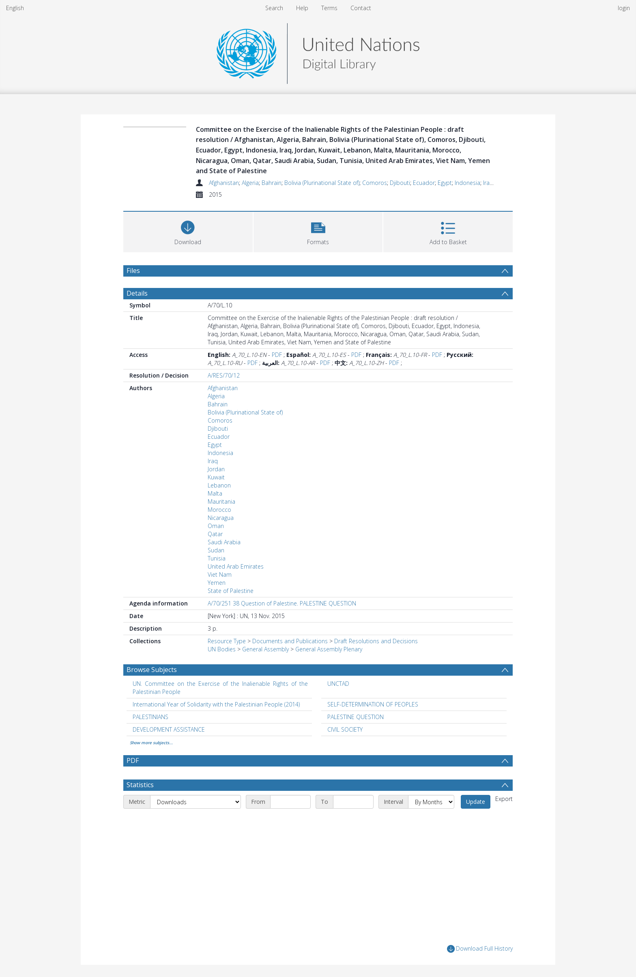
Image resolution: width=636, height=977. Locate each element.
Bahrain (271, 183)
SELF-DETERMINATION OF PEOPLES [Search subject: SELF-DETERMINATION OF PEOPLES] (372, 704)
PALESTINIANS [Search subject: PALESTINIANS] (150, 717)
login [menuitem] (624, 8)
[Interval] (431, 802)
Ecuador (424, 183)
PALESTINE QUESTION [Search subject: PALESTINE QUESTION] (355, 717)
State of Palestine (231, 591)
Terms (329, 8)
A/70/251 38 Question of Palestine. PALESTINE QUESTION (282, 603)
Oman (216, 526)
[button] (318, 231)
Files (133, 270)
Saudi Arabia (224, 542)
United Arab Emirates (236, 566)
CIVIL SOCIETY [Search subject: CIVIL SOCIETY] (345, 729)
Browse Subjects (152, 669)
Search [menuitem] (274, 8)
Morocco (219, 509)
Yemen (217, 582)
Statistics (140, 784)
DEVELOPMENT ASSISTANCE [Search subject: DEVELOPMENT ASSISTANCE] (169, 729)
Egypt (445, 183)
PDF (277, 355)
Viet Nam (220, 574)
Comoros (374, 183)
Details (137, 293)
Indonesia (467, 183)
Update (475, 801)
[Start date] (290, 802)
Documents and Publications (290, 641)
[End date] (353, 802)
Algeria (250, 183)
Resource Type (227, 641)
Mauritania (221, 501)
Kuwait (216, 477)
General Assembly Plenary (328, 649)
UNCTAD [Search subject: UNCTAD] (338, 683)
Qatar (215, 534)
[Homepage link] (318, 51)
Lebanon (219, 485)
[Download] (188, 231)
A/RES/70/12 (224, 375)
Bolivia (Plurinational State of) (321, 183)
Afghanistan (224, 183)
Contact (360, 8)
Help (302, 8)
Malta (215, 493)
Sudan (216, 550)
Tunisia (217, 558)
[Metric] (195, 802)
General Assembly (265, 649)
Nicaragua (221, 518)
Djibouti (400, 183)
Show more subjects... (151, 742)
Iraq (488, 183)
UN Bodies (222, 649)
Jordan (216, 469)
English (15, 8)
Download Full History (480, 949)
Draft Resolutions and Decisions (376, 641)
